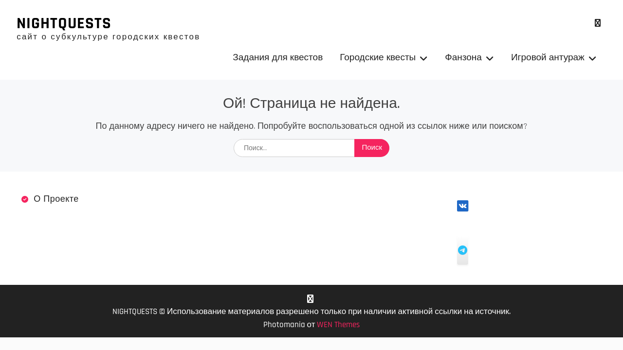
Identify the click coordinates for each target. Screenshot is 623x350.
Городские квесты (378, 58)
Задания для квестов (278, 58)
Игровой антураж (548, 58)
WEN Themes (338, 324)
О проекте (56, 199)
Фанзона (463, 58)
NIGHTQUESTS (64, 23)
